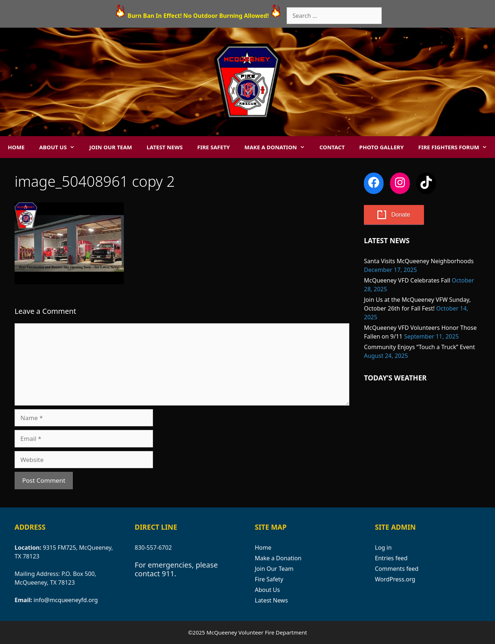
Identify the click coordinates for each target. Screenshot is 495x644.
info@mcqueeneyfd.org (66, 600)
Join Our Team (110, 147)
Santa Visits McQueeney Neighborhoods (419, 261)
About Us (60, 147)
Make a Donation (278, 147)
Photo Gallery (381, 147)
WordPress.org (395, 579)
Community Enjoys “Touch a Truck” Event (419, 347)
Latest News (164, 147)
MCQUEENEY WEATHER (422, 421)
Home (16, 147)
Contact (332, 147)
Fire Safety (213, 147)
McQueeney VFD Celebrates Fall (407, 280)
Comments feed (397, 569)
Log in (383, 548)
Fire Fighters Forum (456, 147)
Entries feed (391, 558)
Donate (400, 215)
